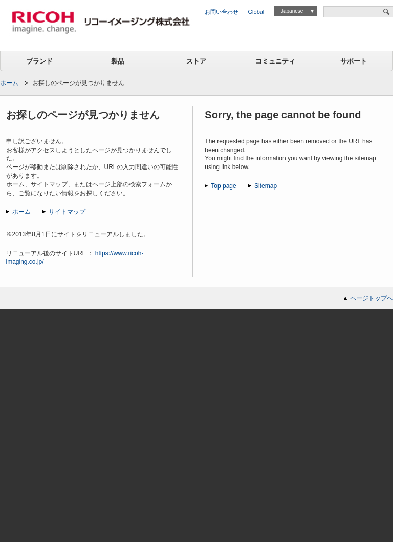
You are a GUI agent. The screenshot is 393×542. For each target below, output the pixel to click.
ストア (196, 61)
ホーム (9, 83)
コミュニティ (275, 61)
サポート (353, 61)
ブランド (39, 61)
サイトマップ (67, 211)
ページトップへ (371, 298)
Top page (223, 186)
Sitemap (265, 186)
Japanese (292, 11)
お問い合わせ (221, 12)
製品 (117, 61)
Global (256, 12)
